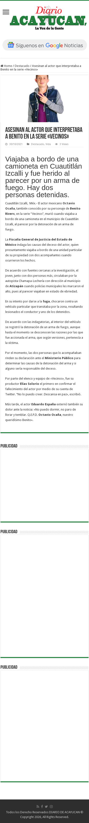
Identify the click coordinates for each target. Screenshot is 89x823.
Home (6, 66)
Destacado (22, 66)
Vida (48, 144)
